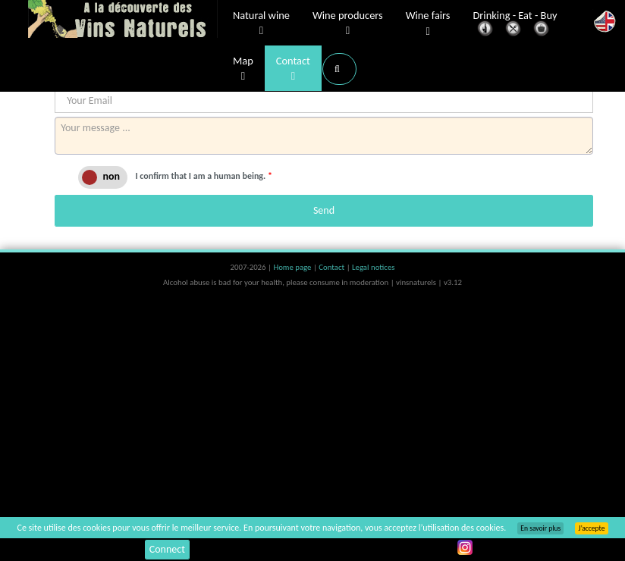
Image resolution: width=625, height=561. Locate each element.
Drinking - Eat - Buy (515, 24)
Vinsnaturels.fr (123, 20)
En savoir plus (540, 528)
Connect (167, 549)
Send (323, 210)
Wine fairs (428, 24)
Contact (293, 69)
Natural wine (261, 23)
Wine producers (347, 23)
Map (243, 69)
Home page (293, 267)
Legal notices (373, 267)
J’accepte (591, 528)
